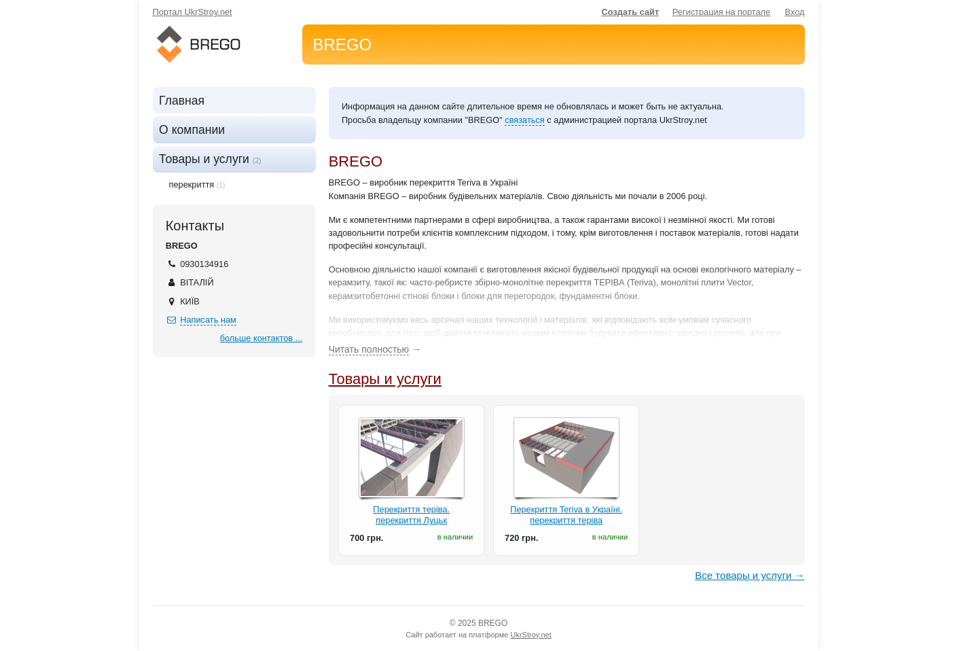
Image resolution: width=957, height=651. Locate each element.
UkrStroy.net (530, 635)
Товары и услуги (385, 378)
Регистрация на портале (721, 12)
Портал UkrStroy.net (192, 12)
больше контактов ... (261, 338)
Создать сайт (631, 12)
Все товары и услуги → (749, 575)
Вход (795, 12)
